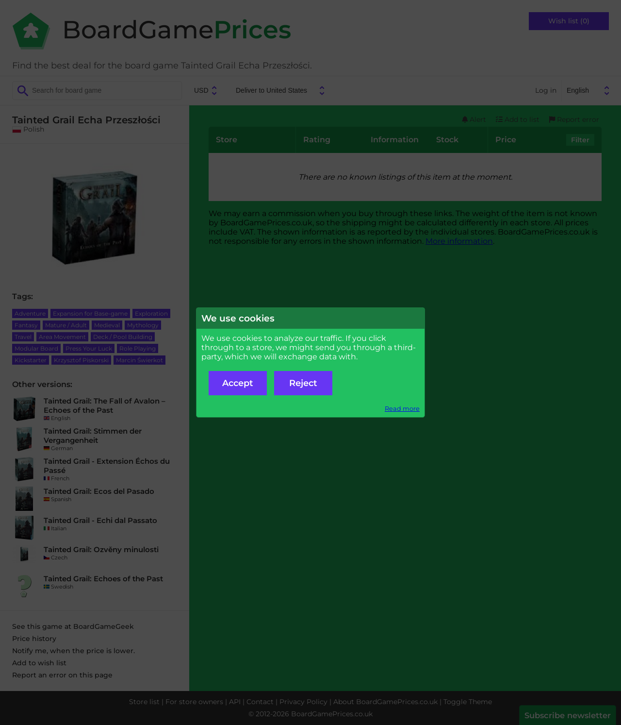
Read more (402, 408)
